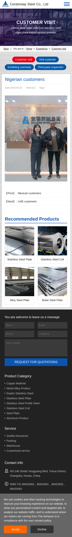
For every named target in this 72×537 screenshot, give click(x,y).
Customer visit (58, 48)
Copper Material (16, 383)
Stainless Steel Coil (18, 408)
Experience (42, 48)
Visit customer (47, 59)
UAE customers (27, 201)
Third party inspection (50, 67)
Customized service (18, 450)
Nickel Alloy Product (18, 388)
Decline (42, 529)
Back (6, 48)
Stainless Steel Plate (19, 398)
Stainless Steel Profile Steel (23, 403)
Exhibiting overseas (19, 67)
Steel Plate (13, 413)
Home (29, 48)
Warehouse (13, 445)
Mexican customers (29, 193)
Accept (15, 529)
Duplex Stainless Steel (20, 393)
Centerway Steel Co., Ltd (25, 4)
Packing (11, 440)
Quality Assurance (17, 435)
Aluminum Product (17, 418)
